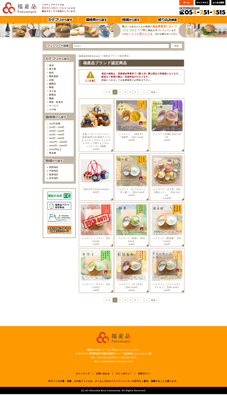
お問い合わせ (103, 374)
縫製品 (52, 83)
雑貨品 (52, 94)
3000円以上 (55, 149)
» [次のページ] (146, 92)
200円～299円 (56, 131)
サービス (53, 105)
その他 (52, 109)
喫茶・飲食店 (56, 102)
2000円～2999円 (58, 145)
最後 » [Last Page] (154, 92)
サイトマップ (83, 374)
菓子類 (52, 69)
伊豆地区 (53, 178)
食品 (51, 65)
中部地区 (53, 171)
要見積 (52, 153)
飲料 (51, 72)
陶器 (51, 87)
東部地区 (53, 174)
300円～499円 (56, 134)
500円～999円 (56, 138)
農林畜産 (53, 76)
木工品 (52, 91)
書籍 (51, 98)
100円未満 (54, 123)
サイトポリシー (124, 374)
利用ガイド (144, 374)
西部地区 (53, 167)
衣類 (51, 80)
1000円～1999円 (58, 142)
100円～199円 (56, 127)
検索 (176, 46)
